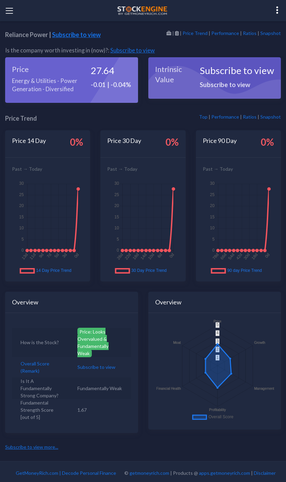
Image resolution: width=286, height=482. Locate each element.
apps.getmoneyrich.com (224, 473)
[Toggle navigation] (9, 10)
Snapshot (270, 33)
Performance (225, 33)
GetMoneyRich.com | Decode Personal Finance (66, 473)
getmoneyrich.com (149, 473)
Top (203, 117)
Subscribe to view (76, 34)
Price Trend (195, 33)
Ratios (250, 33)
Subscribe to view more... (31, 447)
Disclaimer (265, 473)
